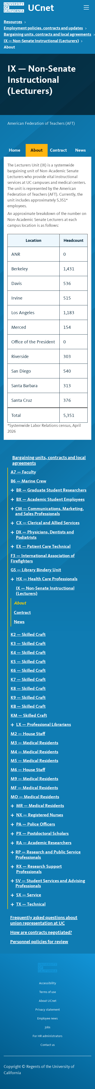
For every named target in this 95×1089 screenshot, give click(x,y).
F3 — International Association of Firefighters (43, 558)
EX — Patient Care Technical (43, 546)
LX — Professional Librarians (43, 724)
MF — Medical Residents (34, 787)
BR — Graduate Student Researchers (51, 490)
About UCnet (47, 1001)
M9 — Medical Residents (34, 778)
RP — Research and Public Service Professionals (48, 854)
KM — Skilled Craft (29, 715)
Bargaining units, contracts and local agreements (49, 34)
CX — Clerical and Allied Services (48, 522)
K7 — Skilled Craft (28, 679)
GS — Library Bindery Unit (36, 569)
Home (14, 150)
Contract (58, 150)
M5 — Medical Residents (34, 760)
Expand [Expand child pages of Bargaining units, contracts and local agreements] (10, 457)
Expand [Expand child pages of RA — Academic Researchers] (14, 843)
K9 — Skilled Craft (28, 697)
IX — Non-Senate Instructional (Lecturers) (43, 40)
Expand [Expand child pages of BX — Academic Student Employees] (14, 499)
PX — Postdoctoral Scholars (42, 833)
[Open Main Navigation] (86, 7)
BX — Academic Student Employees (50, 499)
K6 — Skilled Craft (28, 670)
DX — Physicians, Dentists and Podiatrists (45, 535)
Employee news (47, 1018)
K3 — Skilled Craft (28, 643)
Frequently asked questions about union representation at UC (43, 920)
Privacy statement (47, 1009)
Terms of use (47, 992)
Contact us (47, 1045)
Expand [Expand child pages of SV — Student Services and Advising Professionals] (13, 881)
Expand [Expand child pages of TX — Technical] (14, 904)
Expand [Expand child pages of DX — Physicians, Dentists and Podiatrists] (14, 532)
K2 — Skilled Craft (28, 634)
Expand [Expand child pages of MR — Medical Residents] (14, 806)
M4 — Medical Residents (34, 751)
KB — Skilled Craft (28, 706)
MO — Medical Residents (35, 796)
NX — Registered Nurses (39, 815)
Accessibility (47, 983)
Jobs (47, 1027)
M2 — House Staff (28, 733)
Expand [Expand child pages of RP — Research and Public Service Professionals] (13, 852)
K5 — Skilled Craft (28, 661)
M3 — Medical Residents (34, 742)
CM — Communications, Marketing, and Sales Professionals (49, 511)
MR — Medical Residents (40, 805)
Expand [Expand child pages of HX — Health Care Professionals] (14, 579)
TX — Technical (31, 904)
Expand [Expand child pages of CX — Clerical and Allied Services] (14, 523)
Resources (15, 21)
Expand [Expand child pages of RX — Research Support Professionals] (14, 867)
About (37, 150)
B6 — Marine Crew (28, 481)
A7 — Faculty (23, 472)
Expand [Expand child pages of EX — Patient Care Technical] (14, 546)
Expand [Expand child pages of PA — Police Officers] (14, 824)
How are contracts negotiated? (41, 932)
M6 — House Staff (28, 769)
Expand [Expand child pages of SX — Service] (14, 895)
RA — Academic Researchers (43, 842)
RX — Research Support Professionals (39, 869)
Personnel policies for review (39, 941)
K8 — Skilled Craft (28, 688)
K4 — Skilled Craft (28, 652)
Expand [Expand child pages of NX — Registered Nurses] (14, 815)
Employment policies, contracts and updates (45, 28)
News (80, 150)
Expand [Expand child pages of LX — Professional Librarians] (14, 725)
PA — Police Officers (35, 824)
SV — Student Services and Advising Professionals (50, 883)
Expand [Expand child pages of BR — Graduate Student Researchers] (14, 490)
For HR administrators (47, 1036)
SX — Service (28, 894)
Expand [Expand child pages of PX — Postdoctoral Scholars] (14, 834)
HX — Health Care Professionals (46, 578)
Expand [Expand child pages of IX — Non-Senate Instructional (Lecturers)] (14, 588)
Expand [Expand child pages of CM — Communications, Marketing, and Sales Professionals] (13, 509)
